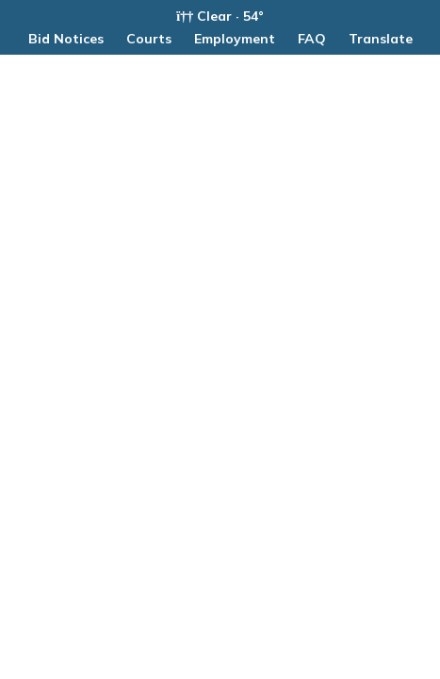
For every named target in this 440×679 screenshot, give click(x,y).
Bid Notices (66, 38)
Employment (234, 38)
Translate (381, 38)
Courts (148, 38)
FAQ (312, 38)
